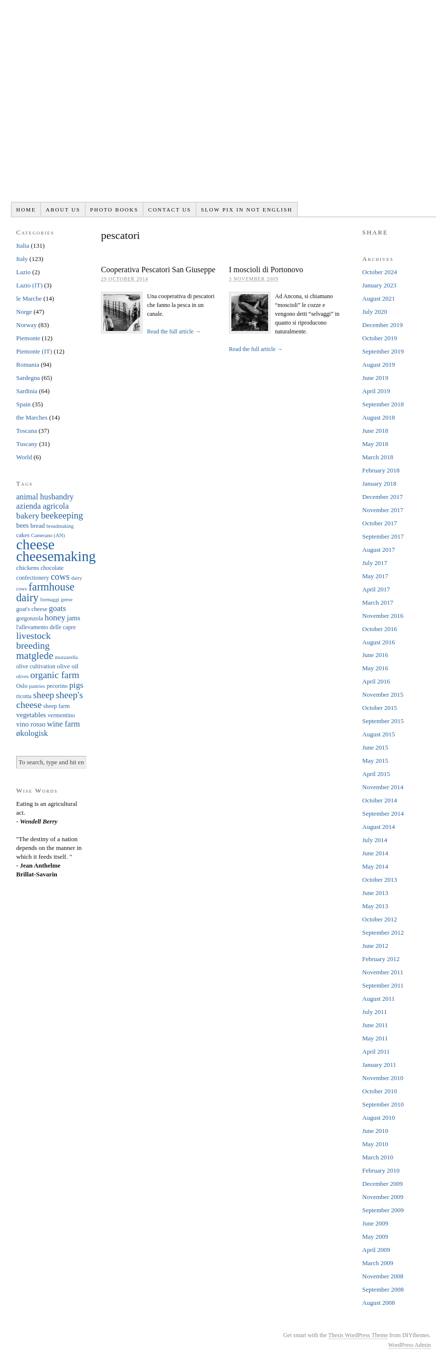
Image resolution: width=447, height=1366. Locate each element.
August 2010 (378, 1117)
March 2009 (377, 1263)
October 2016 (379, 629)
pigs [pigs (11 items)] (76, 685)
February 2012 (380, 959)
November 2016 (382, 615)
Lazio (23, 272)
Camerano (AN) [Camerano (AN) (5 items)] (48, 535)
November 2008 (382, 1276)
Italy (22, 258)
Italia (22, 245)
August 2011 (378, 998)
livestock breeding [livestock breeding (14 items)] (33, 641)
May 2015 (375, 760)
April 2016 (376, 681)
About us (63, 209)
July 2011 (374, 1011)
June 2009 (375, 1223)
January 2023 (379, 285)
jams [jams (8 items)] (73, 618)
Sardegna (28, 377)
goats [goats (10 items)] (57, 608)
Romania (27, 364)
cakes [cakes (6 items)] (22, 535)
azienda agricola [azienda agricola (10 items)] (42, 506)
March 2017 (377, 602)
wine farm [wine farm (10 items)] (63, 724)
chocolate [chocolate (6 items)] (52, 568)
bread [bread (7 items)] (37, 525)
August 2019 (378, 364)
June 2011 (375, 1025)
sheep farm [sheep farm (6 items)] (56, 706)
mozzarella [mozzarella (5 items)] (66, 657)
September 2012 (383, 932)
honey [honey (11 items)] (55, 617)
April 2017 (376, 589)
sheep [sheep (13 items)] (43, 695)
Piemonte (28, 338)
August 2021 (378, 298)
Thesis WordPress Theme (358, 1335)
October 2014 (379, 800)
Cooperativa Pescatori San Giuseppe (158, 269)
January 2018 (379, 483)
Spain (23, 404)
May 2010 (375, 1144)
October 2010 (379, 1091)
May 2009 (375, 1236)
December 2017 (382, 496)
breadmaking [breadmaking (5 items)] (60, 526)
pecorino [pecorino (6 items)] (57, 686)
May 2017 (375, 576)
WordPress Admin (409, 1345)
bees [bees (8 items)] (22, 525)
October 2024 (379, 272)
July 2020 (374, 311)
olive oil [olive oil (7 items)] (67, 666)
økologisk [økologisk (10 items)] (32, 733)
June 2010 (375, 1130)
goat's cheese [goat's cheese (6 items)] (32, 609)
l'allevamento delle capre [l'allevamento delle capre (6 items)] (46, 627)
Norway (26, 325)
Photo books (114, 209)
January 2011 (379, 1064)
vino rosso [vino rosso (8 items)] (31, 724)
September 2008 (383, 1289)
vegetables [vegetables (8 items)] (31, 715)
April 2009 (376, 1249)
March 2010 (377, 1157)
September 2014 (383, 813)
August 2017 (378, 549)
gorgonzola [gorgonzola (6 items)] (29, 618)
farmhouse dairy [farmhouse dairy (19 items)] (45, 592)
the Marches (32, 417)
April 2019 (376, 391)
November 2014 (382, 787)
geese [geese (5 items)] (67, 599)
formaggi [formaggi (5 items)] (49, 599)
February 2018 (380, 470)
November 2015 (382, 694)
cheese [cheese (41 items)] (35, 544)
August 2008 (378, 1302)
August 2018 (378, 417)
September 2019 (383, 351)
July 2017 (374, 562)
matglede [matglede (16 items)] (34, 655)
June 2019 (375, 377)
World (24, 457)
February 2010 (380, 1170)
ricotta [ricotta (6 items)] (23, 696)
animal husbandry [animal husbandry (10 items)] (45, 496)
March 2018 (377, 457)
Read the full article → (174, 331)
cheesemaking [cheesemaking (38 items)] (56, 556)
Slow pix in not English (247, 209)
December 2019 (382, 325)
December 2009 (382, 1183)
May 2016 (375, 668)
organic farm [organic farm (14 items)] (54, 675)
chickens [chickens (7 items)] (27, 567)
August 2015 (378, 734)
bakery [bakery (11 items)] (27, 515)
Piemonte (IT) (34, 351)
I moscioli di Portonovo (266, 269)
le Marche (29, 298)
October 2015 (379, 707)
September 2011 (382, 985)
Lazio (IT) (29, 285)
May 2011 (375, 1038)
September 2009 (383, 1210)
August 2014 (378, 826)
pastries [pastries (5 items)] (37, 686)
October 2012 (379, 919)
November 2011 (382, 972)
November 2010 (382, 1078)
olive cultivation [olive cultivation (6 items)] (35, 666)
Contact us (169, 209)
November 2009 (382, 1197)
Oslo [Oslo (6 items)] (21, 686)
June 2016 (375, 655)
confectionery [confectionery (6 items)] (32, 577)
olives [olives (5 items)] (22, 676)
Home (26, 209)
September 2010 (383, 1104)
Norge (24, 311)
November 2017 (382, 510)
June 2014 (375, 853)
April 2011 (376, 1051)
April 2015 (376, 773)
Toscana (26, 430)
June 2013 (375, 892)
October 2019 (379, 338)
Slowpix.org (223, 106)
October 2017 (379, 523)
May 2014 (375, 866)
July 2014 (374, 840)
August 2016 (378, 642)
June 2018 (375, 430)
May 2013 (375, 906)
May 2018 (375, 443)
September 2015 (383, 721)
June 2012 (375, 945)
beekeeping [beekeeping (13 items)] (62, 515)
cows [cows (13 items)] (60, 576)
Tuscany (27, 443)
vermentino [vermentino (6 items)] (61, 715)
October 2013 (379, 879)
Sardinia (26, 391)
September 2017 (383, 536)
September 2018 (383, 404)
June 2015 (375, 747)
